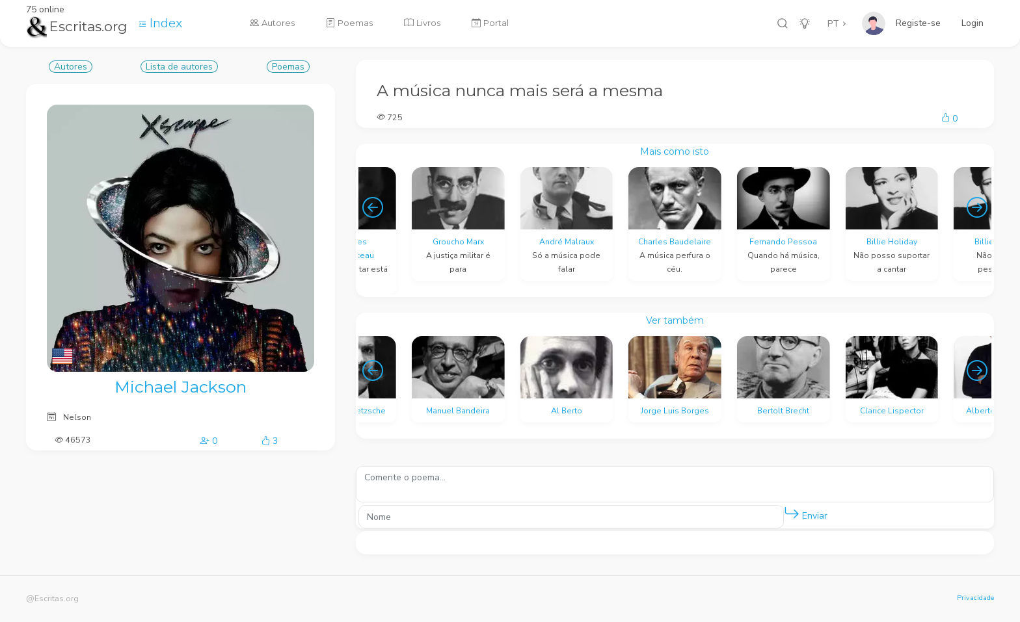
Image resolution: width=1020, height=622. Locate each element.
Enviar (805, 513)
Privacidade (975, 598)
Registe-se (918, 23)
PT (833, 24)
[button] (791, 513)
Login (972, 23)
